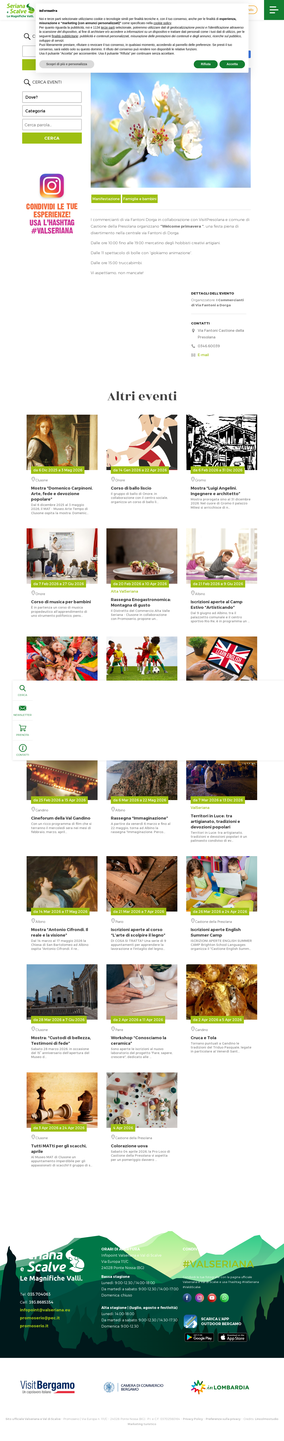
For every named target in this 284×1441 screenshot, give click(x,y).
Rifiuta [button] (206, 64)
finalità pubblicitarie (65, 36)
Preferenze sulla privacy (223, 1419)
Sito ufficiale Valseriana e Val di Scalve (33, 1419)
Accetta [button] (232, 64)
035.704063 (39, 1294)
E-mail (203, 355)
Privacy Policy (193, 1419)
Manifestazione (106, 199)
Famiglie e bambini (140, 199)
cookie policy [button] (162, 23)
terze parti (108, 27)
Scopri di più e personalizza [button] (66, 64)
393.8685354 (41, 1302)
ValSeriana (222, 817)
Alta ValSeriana (142, 598)
